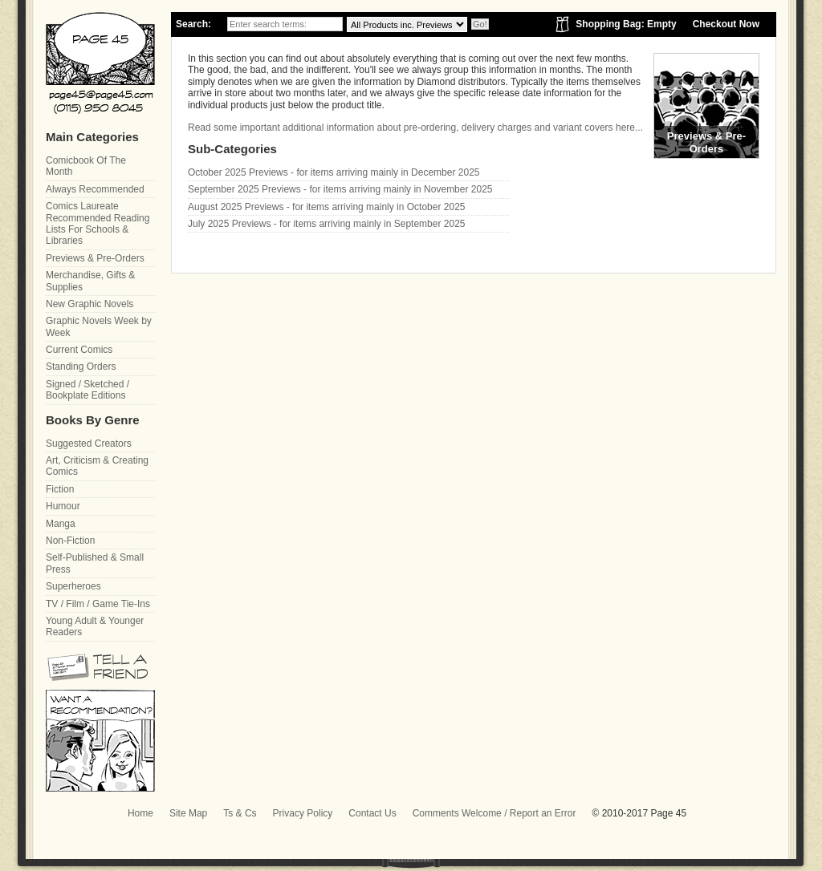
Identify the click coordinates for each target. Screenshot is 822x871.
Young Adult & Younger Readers (95, 626)
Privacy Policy (303, 813)
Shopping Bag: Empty (626, 24)
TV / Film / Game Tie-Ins (98, 604)
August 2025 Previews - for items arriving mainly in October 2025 (327, 207)
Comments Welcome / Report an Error (494, 813)
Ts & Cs (239, 813)
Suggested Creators (89, 443)
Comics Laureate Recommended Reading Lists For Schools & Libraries (97, 223)
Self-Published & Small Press (95, 563)
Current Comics (79, 349)
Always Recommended (95, 189)
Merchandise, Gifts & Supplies (90, 280)
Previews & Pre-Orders (95, 258)
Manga (60, 523)
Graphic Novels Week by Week (99, 326)
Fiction (60, 489)
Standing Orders (81, 366)
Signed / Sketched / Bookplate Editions (87, 390)
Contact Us (372, 813)
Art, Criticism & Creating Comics (97, 466)
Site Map (188, 813)
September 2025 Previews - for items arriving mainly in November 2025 (340, 189)
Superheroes (73, 586)
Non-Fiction (70, 540)
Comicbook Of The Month (86, 166)
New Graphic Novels (89, 304)
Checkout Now (726, 24)
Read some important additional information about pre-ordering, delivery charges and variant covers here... (415, 127)
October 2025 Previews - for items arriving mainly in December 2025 (333, 172)
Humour (63, 506)
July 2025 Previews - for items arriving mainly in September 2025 (326, 223)
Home (140, 813)
